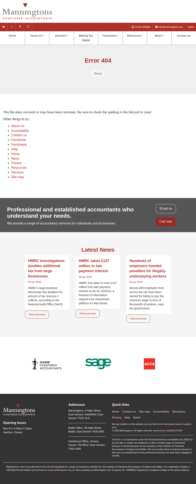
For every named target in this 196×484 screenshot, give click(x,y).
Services (61, 35)
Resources (134, 35)
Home (12, 35)
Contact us (184, 35)
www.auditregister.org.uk (61, 470)
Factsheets (110, 35)
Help (14, 149)
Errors (98, 73)
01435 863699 (140, 27)
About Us (37, 35)
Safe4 (191, 27)
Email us (166, 208)
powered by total (167, 430)
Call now (165, 221)
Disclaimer (18, 140)
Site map (17, 177)
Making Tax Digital (86, 38)
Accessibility (20, 130)
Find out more (37, 314)
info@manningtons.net (169, 27)
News (159, 35)
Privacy (16, 163)
